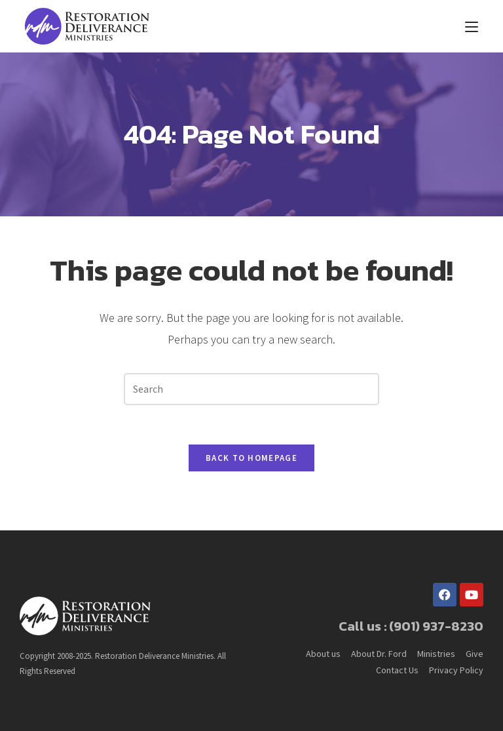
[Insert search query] (251, 389)
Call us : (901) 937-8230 (411, 626)
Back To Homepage (251, 458)
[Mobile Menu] (471, 26)
